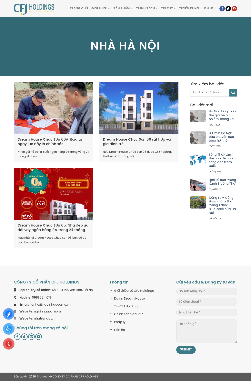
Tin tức (168, 8)
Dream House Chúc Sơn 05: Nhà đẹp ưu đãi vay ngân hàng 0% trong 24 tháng (53, 228)
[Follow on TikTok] (228, 9)
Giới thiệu (100, 8)
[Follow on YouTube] (234, 9)
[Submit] (233, 93)
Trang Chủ (79, 8)
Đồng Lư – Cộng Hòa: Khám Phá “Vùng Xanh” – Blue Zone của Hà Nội (222, 205)
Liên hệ (208, 8)
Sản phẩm (122, 8)
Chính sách (146, 8)
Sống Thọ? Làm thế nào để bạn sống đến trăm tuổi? (221, 160)
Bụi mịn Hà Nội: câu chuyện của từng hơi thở (221, 137)
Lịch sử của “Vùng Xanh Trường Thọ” (222, 181)
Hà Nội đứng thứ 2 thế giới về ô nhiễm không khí (222, 115)
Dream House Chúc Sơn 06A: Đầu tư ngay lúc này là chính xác (50, 142)
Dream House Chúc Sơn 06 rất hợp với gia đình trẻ (137, 142)
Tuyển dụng (189, 8)
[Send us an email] (31, 336)
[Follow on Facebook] (222, 9)
